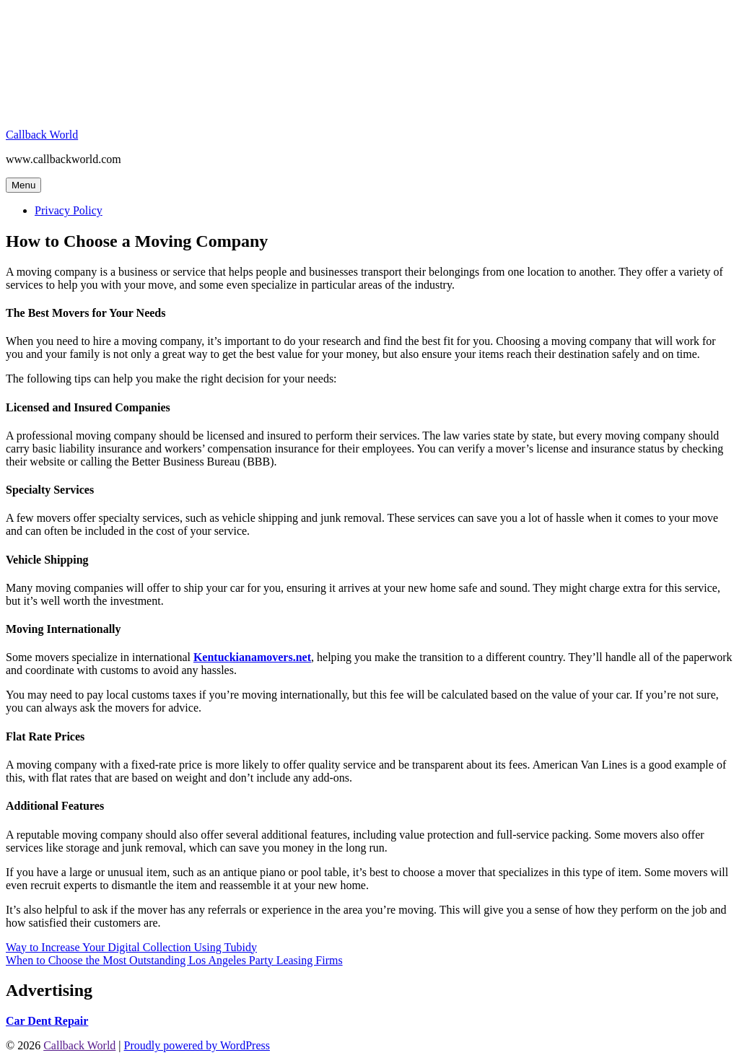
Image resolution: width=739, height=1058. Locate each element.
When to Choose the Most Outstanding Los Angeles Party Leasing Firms (174, 960)
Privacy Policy (68, 210)
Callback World (42, 134)
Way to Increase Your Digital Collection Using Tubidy (131, 947)
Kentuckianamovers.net (252, 657)
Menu (23, 185)
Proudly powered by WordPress (197, 1045)
